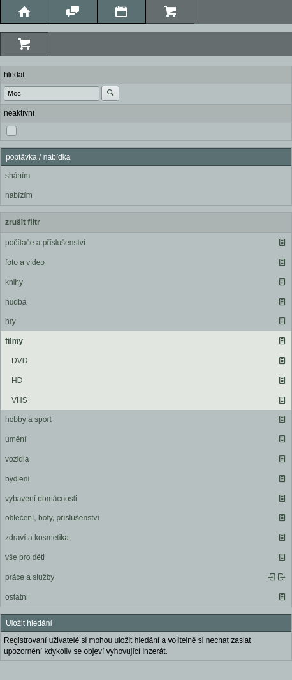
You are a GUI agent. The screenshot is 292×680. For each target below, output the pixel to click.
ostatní (16, 597)
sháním (17, 175)
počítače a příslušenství (45, 242)
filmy (14, 340)
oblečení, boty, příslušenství (52, 517)
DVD (19, 360)
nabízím (19, 195)
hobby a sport (28, 419)
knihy (14, 282)
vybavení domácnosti (41, 498)
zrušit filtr (22, 222)
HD (16, 380)
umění (15, 439)
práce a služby (29, 577)
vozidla (17, 459)
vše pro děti (25, 557)
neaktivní (19, 113)
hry (10, 321)
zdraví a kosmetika (37, 537)
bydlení (17, 478)
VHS (19, 400)
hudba (15, 302)
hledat (14, 74)
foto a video (25, 262)
